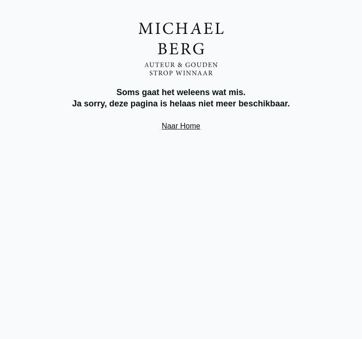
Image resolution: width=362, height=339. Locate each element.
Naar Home (181, 126)
